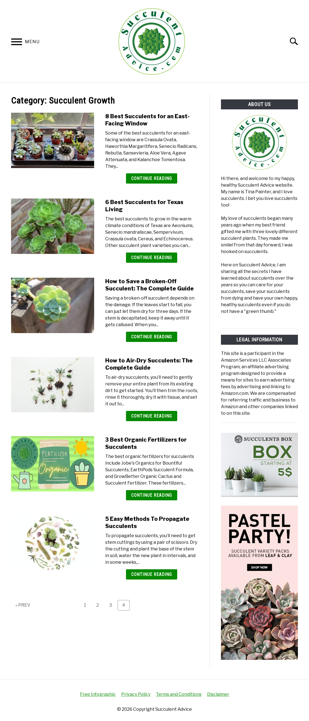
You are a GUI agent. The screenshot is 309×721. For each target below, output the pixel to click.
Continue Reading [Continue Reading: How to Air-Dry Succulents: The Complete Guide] (151, 416)
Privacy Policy (135, 694)
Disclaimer (218, 694)
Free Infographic (98, 694)
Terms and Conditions (179, 694)
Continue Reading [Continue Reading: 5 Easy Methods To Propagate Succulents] (151, 574)
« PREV (23, 605)
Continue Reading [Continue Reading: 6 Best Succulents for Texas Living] (151, 257)
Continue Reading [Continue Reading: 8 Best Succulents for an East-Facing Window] (151, 178)
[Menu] (17, 43)
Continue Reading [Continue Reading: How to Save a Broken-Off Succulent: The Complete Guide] (151, 336)
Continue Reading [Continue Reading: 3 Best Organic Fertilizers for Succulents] (151, 495)
